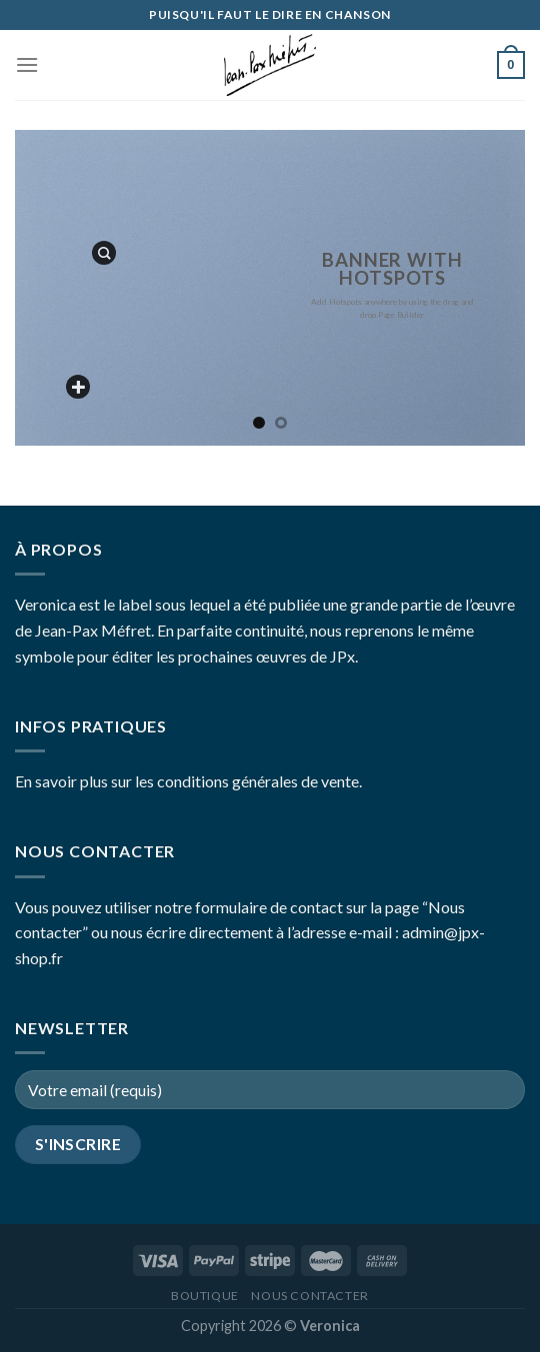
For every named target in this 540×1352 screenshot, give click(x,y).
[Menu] (27, 64)
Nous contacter (310, 1295)
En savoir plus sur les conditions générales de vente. (188, 780)
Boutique (205, 1295)
